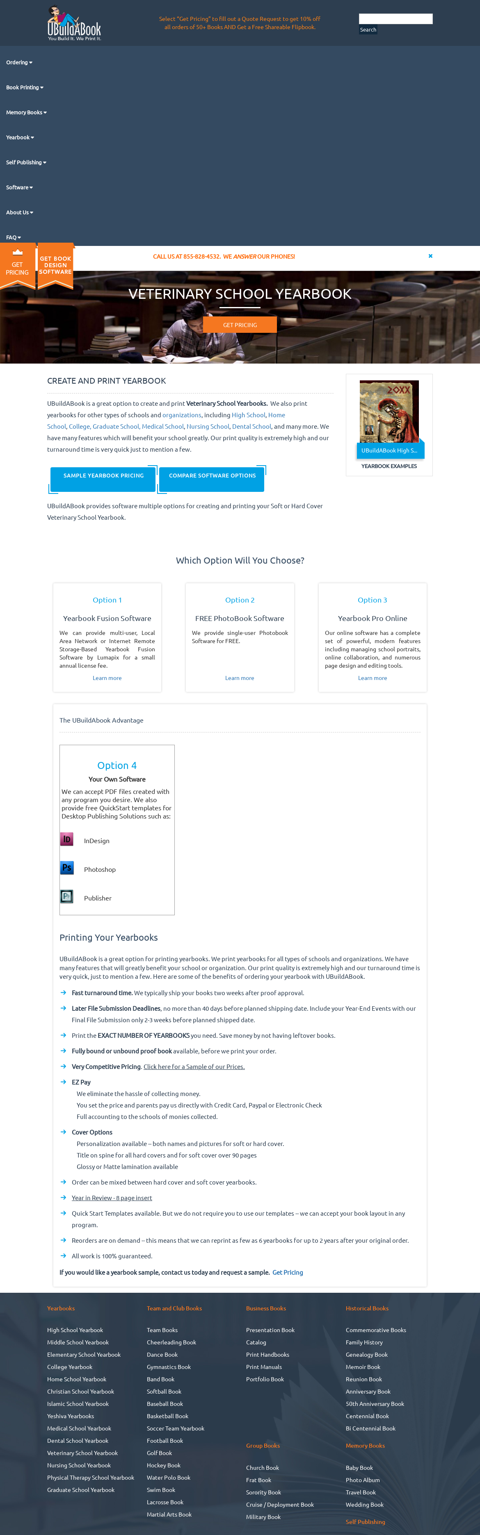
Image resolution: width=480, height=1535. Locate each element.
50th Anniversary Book (375, 1403)
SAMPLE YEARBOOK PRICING (103, 475)
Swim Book (161, 1489)
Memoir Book (363, 1366)
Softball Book (164, 1391)
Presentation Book (270, 1329)
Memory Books (24, 112)
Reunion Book (364, 1379)
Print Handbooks (267, 1354)
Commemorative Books (376, 1329)
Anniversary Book (368, 1391)
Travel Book (361, 1492)
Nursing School (208, 426)
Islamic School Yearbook (78, 1403)
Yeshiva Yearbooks (70, 1415)
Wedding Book (365, 1504)
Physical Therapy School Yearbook (90, 1477)
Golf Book (159, 1452)
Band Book (160, 1379)
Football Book (165, 1440)
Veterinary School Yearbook (82, 1452)
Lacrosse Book (165, 1501)
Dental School (251, 426)
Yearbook (18, 137)
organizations (181, 414)
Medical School (163, 426)
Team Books (162, 1329)
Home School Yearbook (76, 1379)
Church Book (262, 1467)
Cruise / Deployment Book (280, 1504)
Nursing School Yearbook (79, 1465)
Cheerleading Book (171, 1342)
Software (18, 187)
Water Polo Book (168, 1477)
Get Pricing (287, 1272)
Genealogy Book (367, 1354)
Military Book (263, 1516)
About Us (18, 212)
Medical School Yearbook (79, 1428)
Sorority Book (263, 1492)
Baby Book (359, 1467)
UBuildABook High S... (389, 450)
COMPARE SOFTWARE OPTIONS (211, 475)
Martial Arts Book (169, 1514)
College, (80, 426)
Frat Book (258, 1479)
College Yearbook (69, 1366)
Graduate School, (117, 426)
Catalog (256, 1342)
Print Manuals (264, 1366)
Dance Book (162, 1354)
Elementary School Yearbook (84, 1354)
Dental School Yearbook (77, 1440)
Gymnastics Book (169, 1366)
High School (248, 414)
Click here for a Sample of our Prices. (194, 1066)
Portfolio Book (265, 1379)
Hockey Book (164, 1465)
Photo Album (363, 1479)
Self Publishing (24, 162)
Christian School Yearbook (80, 1391)
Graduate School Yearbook (80, 1489)
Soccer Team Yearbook (175, 1428)
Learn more (107, 677)
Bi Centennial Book (370, 1428)
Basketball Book (167, 1415)
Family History (364, 1342)
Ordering (17, 62)
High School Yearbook (75, 1329)
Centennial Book (367, 1415)
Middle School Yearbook (78, 1342)
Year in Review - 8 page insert (112, 1197)
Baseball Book (165, 1403)
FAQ (12, 237)
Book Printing (23, 87)
